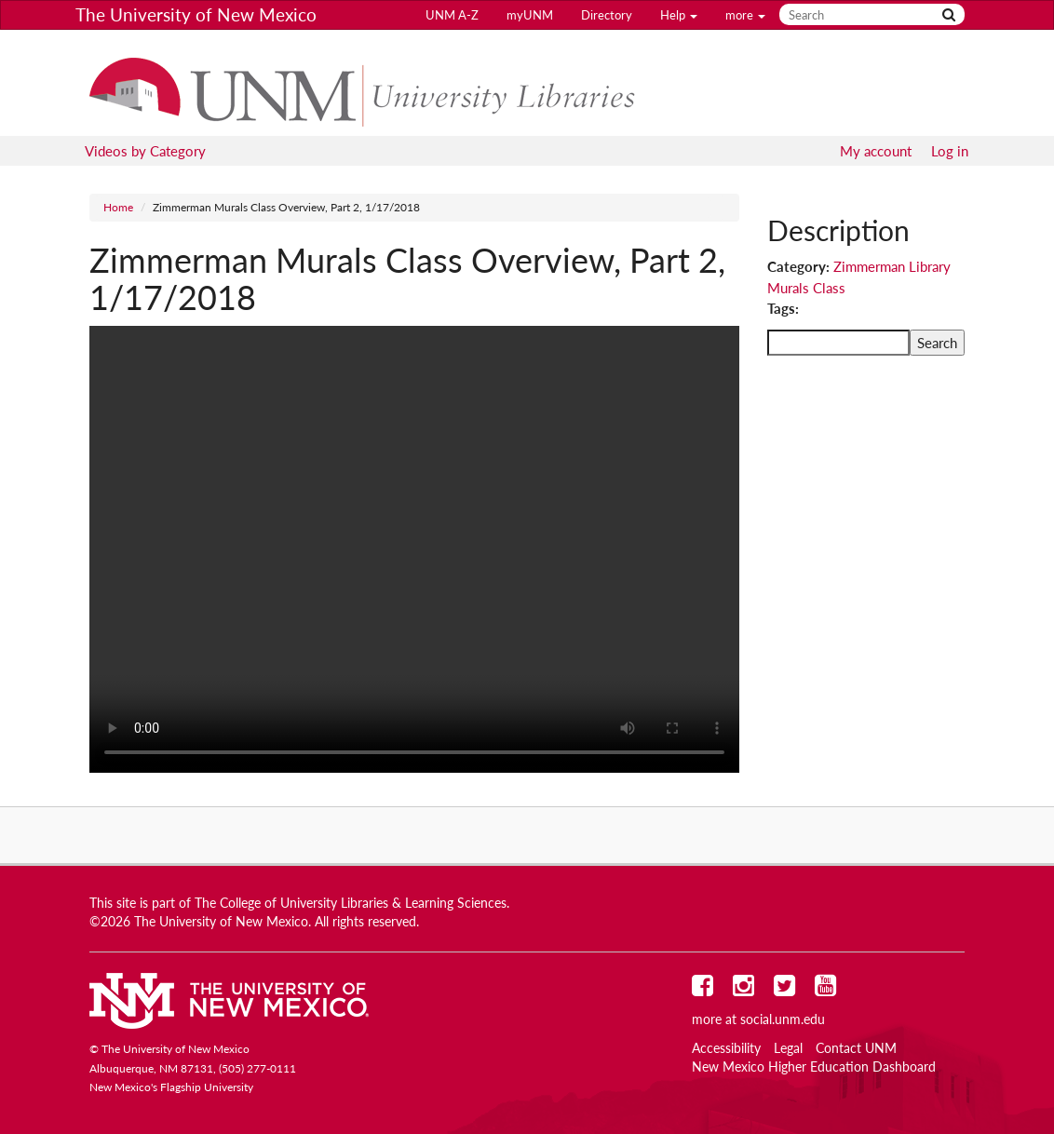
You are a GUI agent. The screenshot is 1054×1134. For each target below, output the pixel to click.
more (745, 14)
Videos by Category (145, 150)
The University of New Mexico (196, 14)
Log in (949, 150)
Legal (788, 1048)
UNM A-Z (452, 14)
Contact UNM (856, 1048)
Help (678, 14)
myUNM (530, 14)
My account (876, 150)
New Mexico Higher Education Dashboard (814, 1067)
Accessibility (726, 1048)
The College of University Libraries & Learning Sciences (351, 903)
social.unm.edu (782, 1019)
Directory (606, 14)
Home (118, 207)
